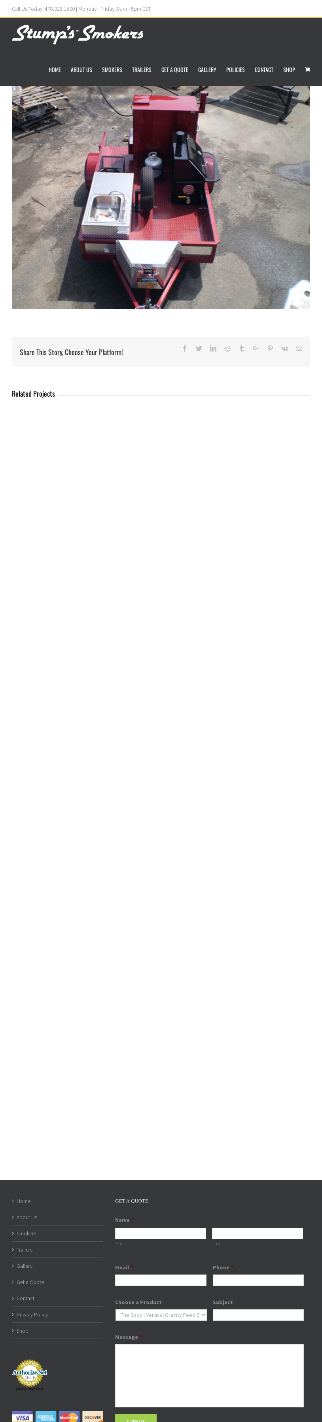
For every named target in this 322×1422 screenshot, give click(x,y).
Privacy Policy (32, 1314)
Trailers (24, 1249)
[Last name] (257, 1233)
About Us (27, 1217)
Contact (25, 1298)
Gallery (24, 1265)
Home (23, 1201)
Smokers (26, 1233)
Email (124, 1267)
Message (128, 1337)
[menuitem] (60, 69)
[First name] (160, 1233)
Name (124, 1219)
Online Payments (30, 1389)
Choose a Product (138, 1302)
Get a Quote (30, 1282)
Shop (22, 1330)
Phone (223, 1267)
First (120, 1243)
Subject (223, 1302)
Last (216, 1243)
